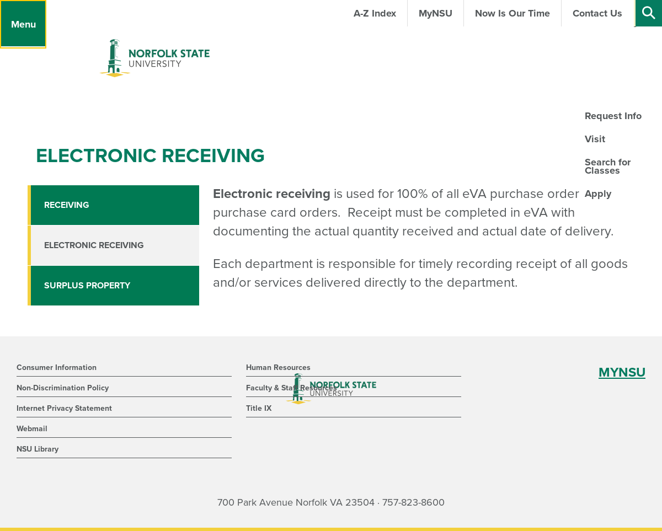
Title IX (258, 408)
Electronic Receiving (94, 245)
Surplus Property (87, 285)
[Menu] (23, 24)
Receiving (66, 205)
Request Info (613, 116)
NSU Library (37, 449)
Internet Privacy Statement (64, 408)
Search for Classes (608, 166)
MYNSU (622, 372)
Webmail (32, 428)
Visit (595, 139)
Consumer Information (57, 367)
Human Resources (278, 367)
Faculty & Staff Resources (291, 388)
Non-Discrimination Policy (63, 388)
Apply (598, 193)
